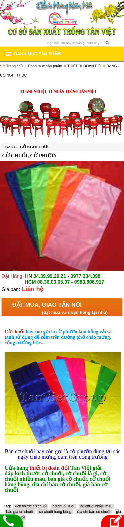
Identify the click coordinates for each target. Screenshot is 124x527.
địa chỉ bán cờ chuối (93, 512)
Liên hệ (32, 289)
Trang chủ (14, 66)
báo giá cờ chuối (19, 512)
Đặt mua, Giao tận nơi (47, 304)
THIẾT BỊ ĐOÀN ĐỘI (84, 66)
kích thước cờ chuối (30, 506)
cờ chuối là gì (63, 506)
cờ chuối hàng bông (55, 512)
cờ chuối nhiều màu (96, 506)
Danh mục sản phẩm (45, 66)
